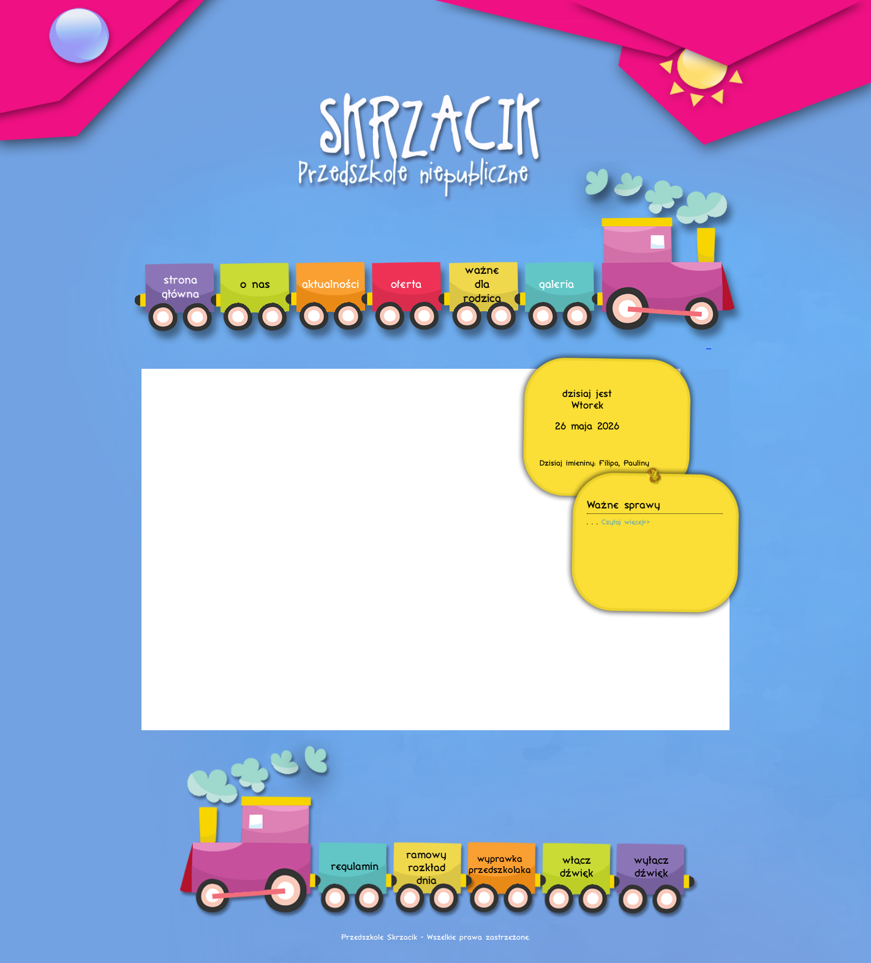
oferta (406, 283)
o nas (255, 283)
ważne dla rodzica (482, 283)
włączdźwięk (577, 865)
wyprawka (500, 864)
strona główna (180, 286)
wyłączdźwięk (651, 865)
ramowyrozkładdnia (426, 866)
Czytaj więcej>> (625, 522)
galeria (556, 283)
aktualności (330, 283)
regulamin (355, 865)
